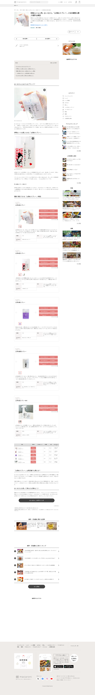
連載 (22, 646)
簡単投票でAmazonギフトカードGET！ (39, 24)
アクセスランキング (36, 646)
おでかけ (38, 645)
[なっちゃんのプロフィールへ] (36, 45)
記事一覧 (58, 676)
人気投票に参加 (52, 646)
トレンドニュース (20, 645)
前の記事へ (25, 38)
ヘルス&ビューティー (51, 645)
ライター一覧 (62, 676)
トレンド (65, 2)
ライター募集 (67, 676)
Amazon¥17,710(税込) (33, 462)
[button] (16, 215)
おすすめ (70, 2)
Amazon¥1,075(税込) (33, 448)
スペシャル (45, 646)
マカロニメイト (28, 646)
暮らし (44, 645)
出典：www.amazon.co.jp (18, 120)
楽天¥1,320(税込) (33, 451)
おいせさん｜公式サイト (36, 500)
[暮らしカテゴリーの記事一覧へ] (33, 27)
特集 (18, 646)
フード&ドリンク (61, 645)
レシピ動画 (60, 2)
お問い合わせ (72, 676)
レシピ (27, 645)
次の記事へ (48, 38)
